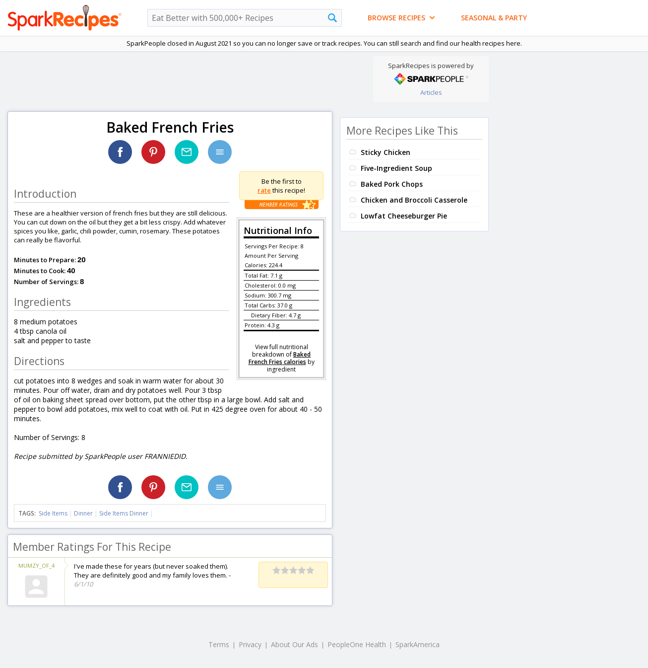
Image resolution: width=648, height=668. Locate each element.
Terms (218, 644)
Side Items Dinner (123, 513)
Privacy (250, 644)
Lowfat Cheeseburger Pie (404, 216)
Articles (431, 92)
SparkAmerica (417, 644)
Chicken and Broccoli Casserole (414, 200)
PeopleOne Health (356, 644)
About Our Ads (294, 644)
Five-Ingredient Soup (396, 168)
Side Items (53, 513)
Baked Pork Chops (392, 184)
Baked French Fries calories (280, 358)
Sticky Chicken (385, 152)
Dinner (83, 513)
